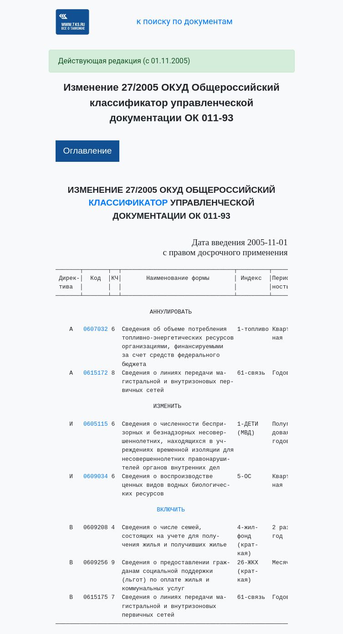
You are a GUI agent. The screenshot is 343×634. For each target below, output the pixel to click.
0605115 (95, 424)
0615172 (95, 373)
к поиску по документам (184, 21)
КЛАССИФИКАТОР (128, 202)
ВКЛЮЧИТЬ (170, 509)
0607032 (95, 329)
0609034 (95, 476)
